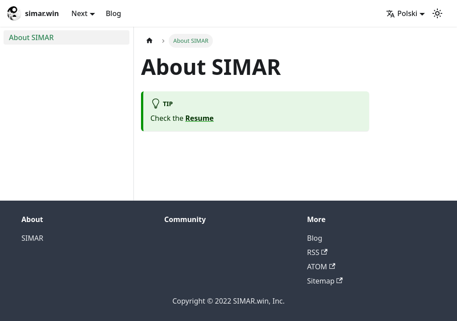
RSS (317, 252)
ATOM (321, 267)
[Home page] (149, 41)
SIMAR (32, 238)
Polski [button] (401, 13)
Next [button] (79, 13)
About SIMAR (31, 37)
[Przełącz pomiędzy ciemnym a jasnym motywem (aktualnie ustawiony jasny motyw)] (437, 13)
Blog (113, 13)
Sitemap (325, 281)
